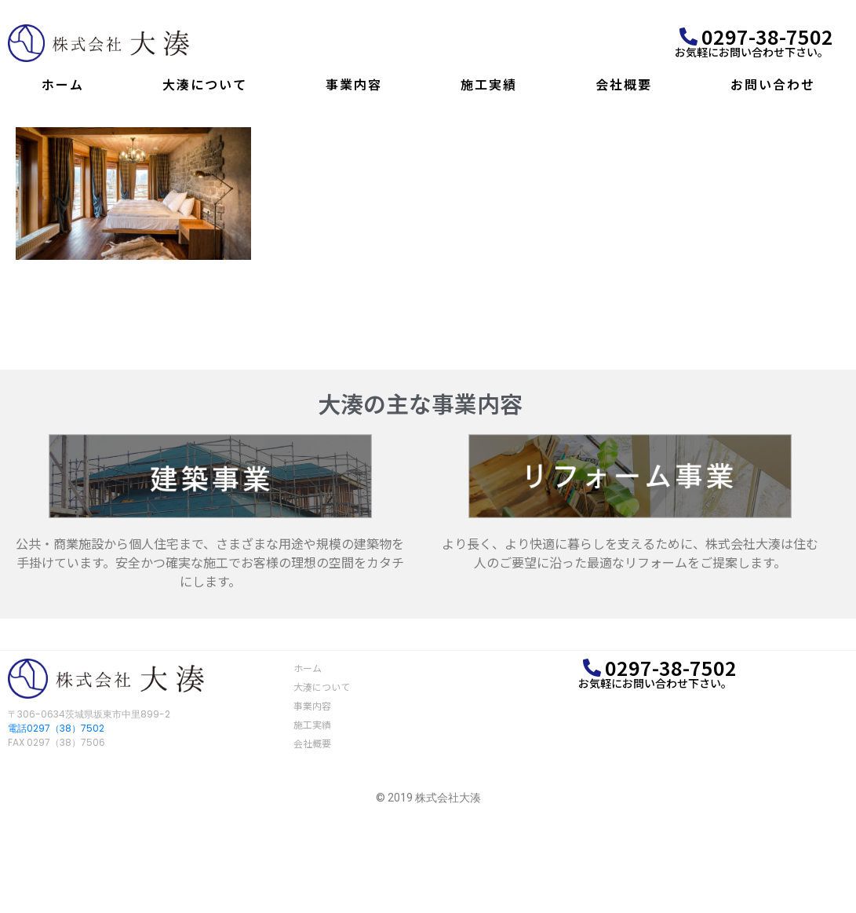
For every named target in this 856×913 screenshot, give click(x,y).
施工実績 (489, 84)
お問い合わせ (772, 84)
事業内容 (354, 84)
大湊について (204, 84)
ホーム (63, 84)
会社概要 (624, 84)
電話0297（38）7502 (56, 728)
